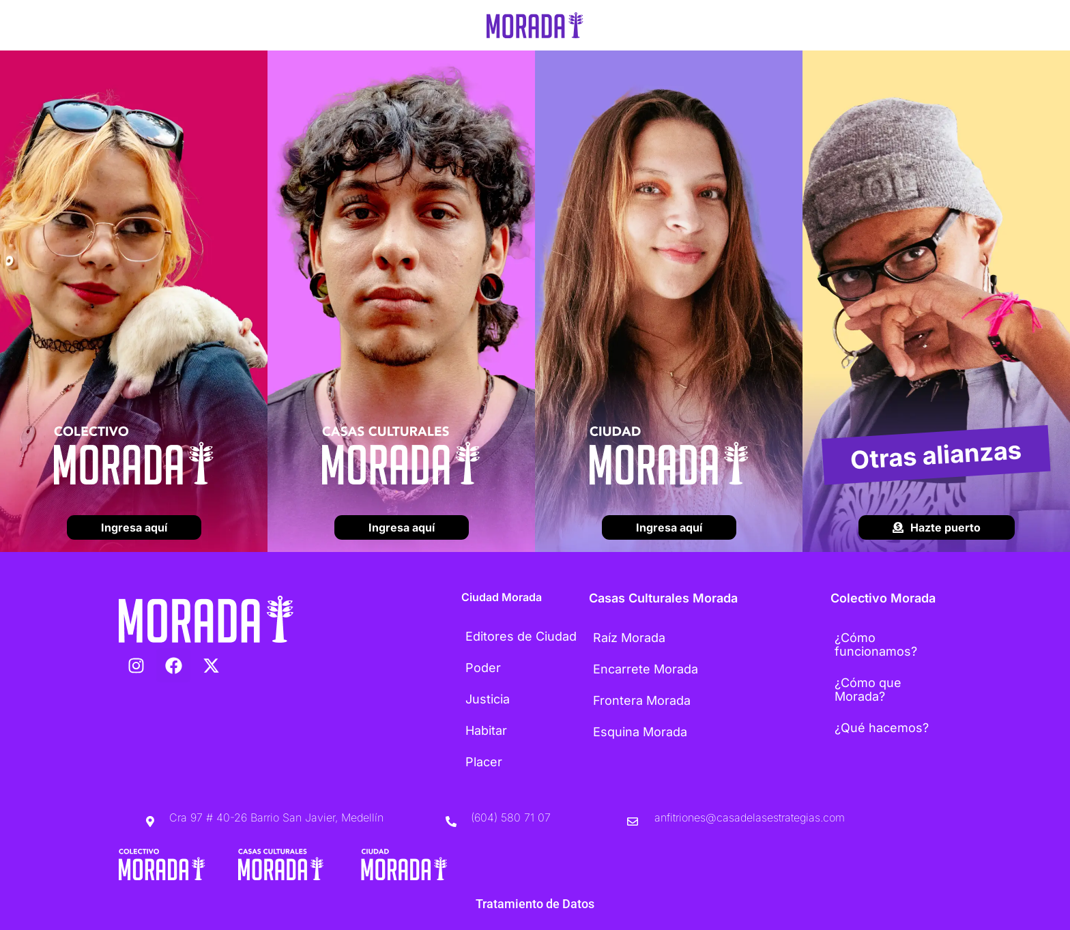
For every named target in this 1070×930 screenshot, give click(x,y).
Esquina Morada (640, 732)
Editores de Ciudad (521, 636)
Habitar (486, 730)
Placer (483, 762)
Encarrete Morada (645, 669)
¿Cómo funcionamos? (876, 644)
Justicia (487, 699)
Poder (483, 667)
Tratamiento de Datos (535, 904)
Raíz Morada (629, 637)
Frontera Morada (642, 700)
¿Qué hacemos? (882, 728)
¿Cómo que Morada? (868, 689)
